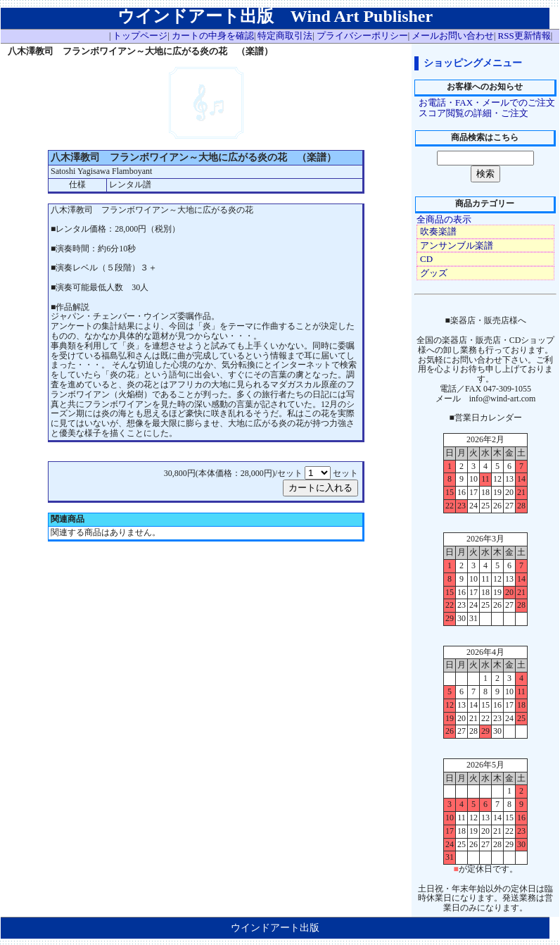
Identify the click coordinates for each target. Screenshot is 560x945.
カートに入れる (320, 487)
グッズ (433, 273)
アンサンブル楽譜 (456, 245)
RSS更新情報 (524, 35)
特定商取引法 (284, 35)
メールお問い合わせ (453, 35)
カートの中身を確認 (213, 35)
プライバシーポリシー (362, 35)
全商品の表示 (443, 219)
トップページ (140, 35)
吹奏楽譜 (438, 231)
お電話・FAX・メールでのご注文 (487, 102)
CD (426, 259)
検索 (485, 173)
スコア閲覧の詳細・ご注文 (473, 113)
